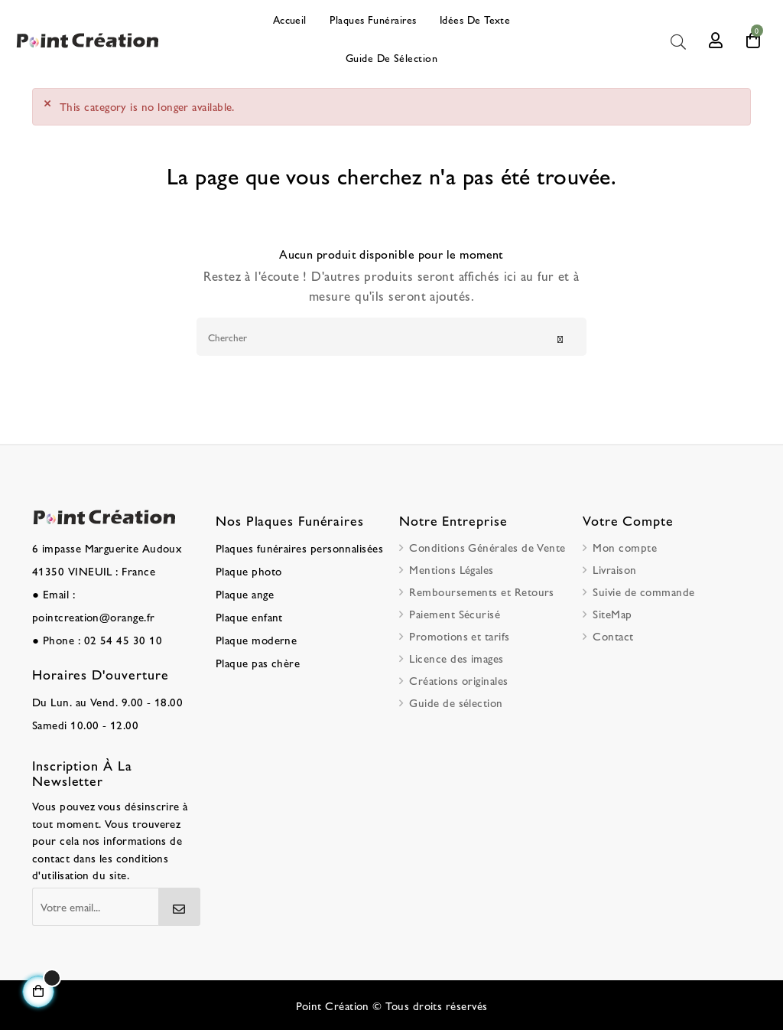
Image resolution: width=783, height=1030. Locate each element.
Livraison (614, 569)
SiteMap (612, 613)
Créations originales (458, 680)
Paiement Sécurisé (454, 613)
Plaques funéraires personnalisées (299, 547)
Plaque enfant (249, 616)
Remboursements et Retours (481, 591)
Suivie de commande (643, 591)
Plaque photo (249, 570)
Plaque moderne (256, 639)
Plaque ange (245, 593)
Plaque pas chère (258, 662)
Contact (613, 635)
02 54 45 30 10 (123, 639)
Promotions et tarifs (459, 635)
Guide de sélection (455, 702)
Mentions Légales (451, 569)
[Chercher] (391, 336)
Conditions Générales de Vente (487, 547)
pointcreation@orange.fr (93, 616)
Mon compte (625, 547)
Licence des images (456, 658)
